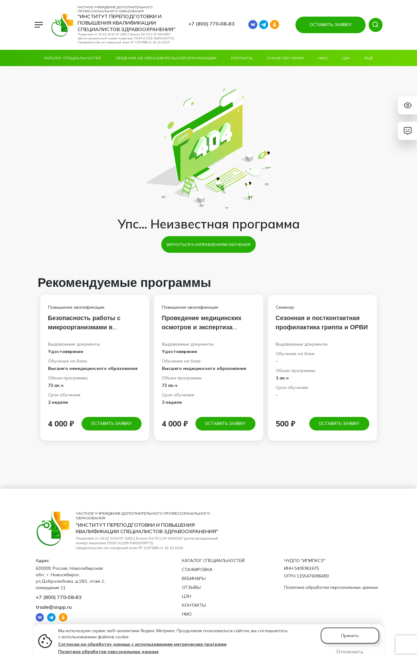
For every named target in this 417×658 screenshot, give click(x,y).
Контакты (241, 58)
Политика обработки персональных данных (108, 651)
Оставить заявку (111, 423)
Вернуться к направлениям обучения (208, 244)
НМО (322, 58)
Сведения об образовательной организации (166, 58)
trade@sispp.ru (54, 606)
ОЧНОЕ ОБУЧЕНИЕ (285, 58)
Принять (350, 635)
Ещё (369, 58)
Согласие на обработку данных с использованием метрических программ (142, 644)
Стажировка (197, 569)
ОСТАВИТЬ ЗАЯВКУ (329, 24)
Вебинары (194, 578)
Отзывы (191, 586)
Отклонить (349, 651)
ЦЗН (346, 58)
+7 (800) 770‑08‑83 (211, 24)
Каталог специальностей (72, 58)
